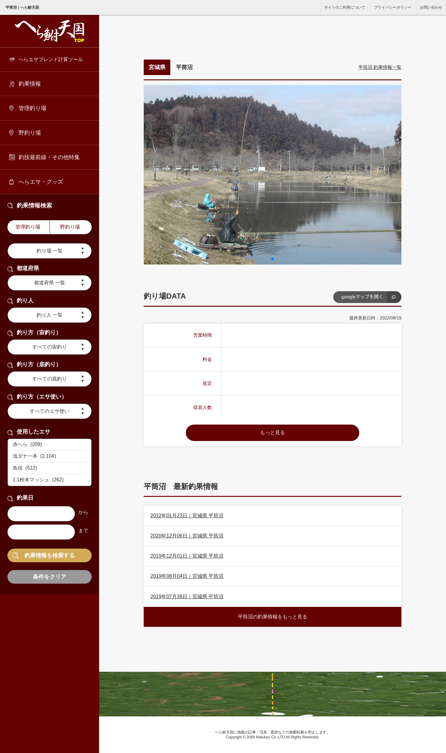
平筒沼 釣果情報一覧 (379, 67)
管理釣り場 (32, 108)
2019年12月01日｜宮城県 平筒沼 (187, 556)
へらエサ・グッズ (41, 182)
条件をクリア (49, 577)
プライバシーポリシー (392, 7)
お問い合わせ (431, 7)
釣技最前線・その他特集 (49, 157)
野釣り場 (30, 133)
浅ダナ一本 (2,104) (49, 456)
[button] (272, 259)
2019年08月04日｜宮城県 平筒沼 (187, 576)
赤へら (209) (49, 445)
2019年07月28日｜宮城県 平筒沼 (187, 596)
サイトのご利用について (344, 7)
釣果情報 (30, 84)
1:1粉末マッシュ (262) (49, 480)
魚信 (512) (49, 468)
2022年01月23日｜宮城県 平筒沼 (187, 515)
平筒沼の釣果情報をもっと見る (272, 616)
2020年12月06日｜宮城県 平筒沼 (187, 535)
